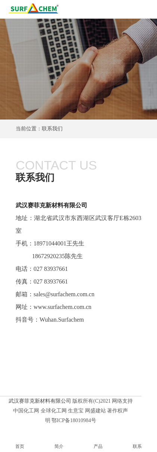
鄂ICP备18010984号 (73, 420)
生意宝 (76, 411)
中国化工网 (26, 411)
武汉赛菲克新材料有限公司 (51, 205)
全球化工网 (54, 411)
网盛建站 (95, 411)
